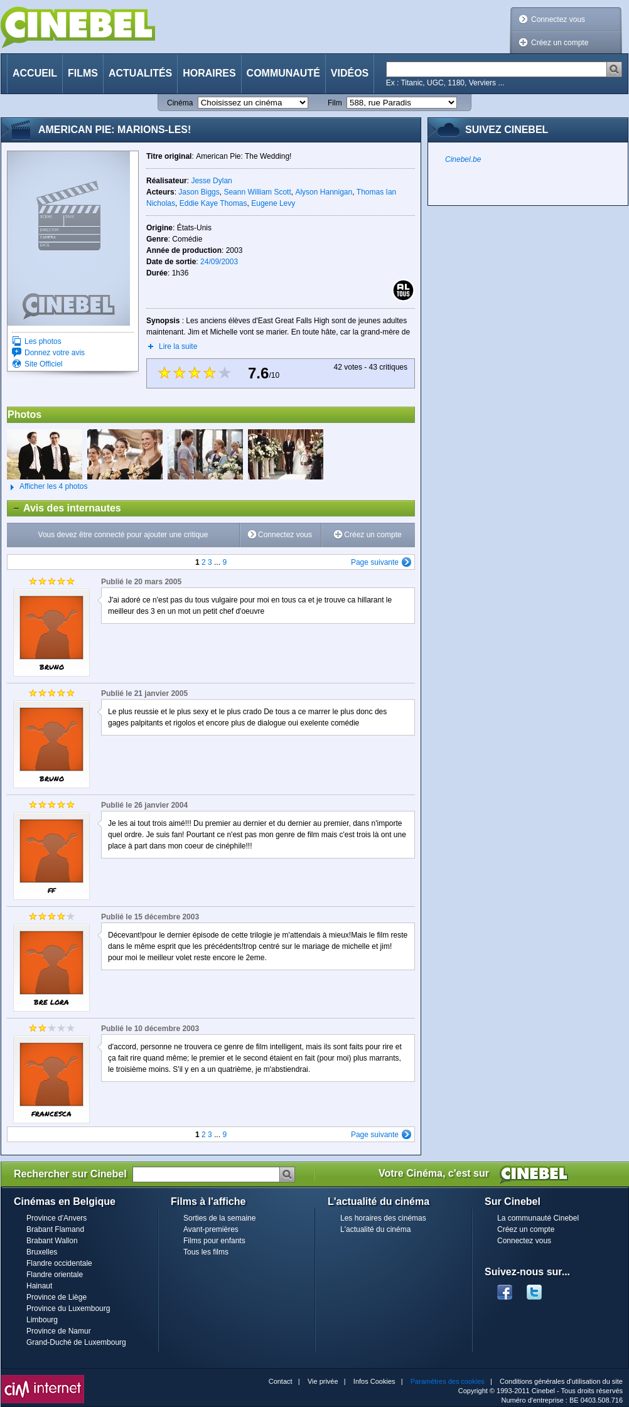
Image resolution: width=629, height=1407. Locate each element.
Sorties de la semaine (219, 1218)
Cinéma (180, 103)
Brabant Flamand (55, 1229)
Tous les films (205, 1252)
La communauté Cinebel (538, 1218)
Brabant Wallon (52, 1240)
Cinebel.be (463, 159)
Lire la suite (178, 346)
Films (83, 73)
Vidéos (349, 73)
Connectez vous (558, 19)
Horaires (209, 73)
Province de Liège (56, 1297)
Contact (281, 1381)
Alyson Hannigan (323, 192)
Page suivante (375, 562)
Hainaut (39, 1285)
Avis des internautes (64, 508)
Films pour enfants (214, 1240)
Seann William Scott (257, 192)
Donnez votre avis (54, 352)
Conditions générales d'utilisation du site (561, 1381)
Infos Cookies (374, 1381)
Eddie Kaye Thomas (213, 203)
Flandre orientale (54, 1274)
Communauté (283, 73)
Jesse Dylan (211, 180)
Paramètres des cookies (448, 1381)
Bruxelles (41, 1252)
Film (335, 103)
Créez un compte (559, 42)
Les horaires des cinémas (383, 1218)
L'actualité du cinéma (375, 1229)
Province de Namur (58, 1331)
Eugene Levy (273, 203)
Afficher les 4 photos (47, 487)
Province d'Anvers (56, 1218)
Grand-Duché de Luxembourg (76, 1342)
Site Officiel (43, 364)
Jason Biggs (198, 192)
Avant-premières (211, 1229)
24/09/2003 (219, 261)
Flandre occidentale (59, 1263)
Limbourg (42, 1319)
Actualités (140, 73)
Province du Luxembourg (68, 1308)
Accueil (35, 73)
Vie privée (323, 1381)
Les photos (43, 341)
